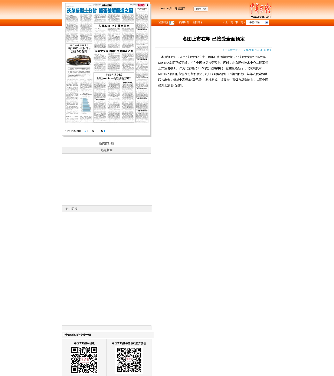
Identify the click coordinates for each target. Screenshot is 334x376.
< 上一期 (228, 22)
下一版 (100, 131)
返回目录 (198, 22)
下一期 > (240, 22)
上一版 (89, 131)
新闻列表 (184, 22)
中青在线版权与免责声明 (77, 334)
